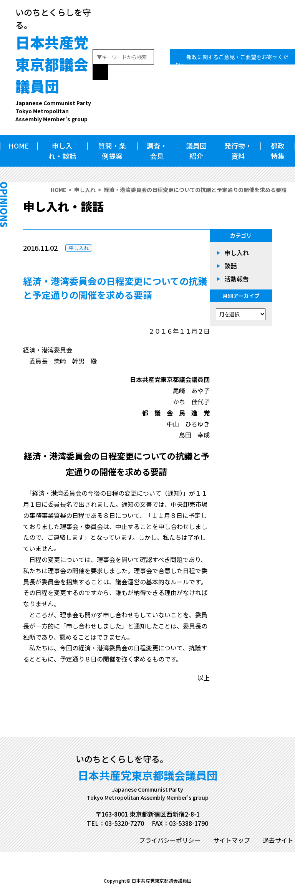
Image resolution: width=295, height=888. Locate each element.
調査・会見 (156, 151)
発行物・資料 (238, 151)
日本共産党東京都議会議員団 (54, 77)
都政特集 (278, 151)
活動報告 (236, 278)
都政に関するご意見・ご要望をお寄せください (230, 61)
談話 (230, 265)
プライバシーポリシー (170, 840)
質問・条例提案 (112, 151)
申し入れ (85, 189)
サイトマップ (231, 840)
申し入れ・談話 (62, 151)
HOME (18, 145)
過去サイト (278, 840)
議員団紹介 (196, 151)
